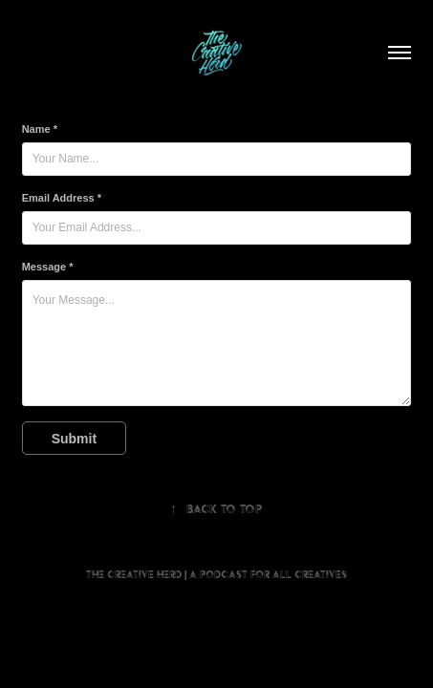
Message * (48, 266)
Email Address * (61, 198)
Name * (39, 129)
